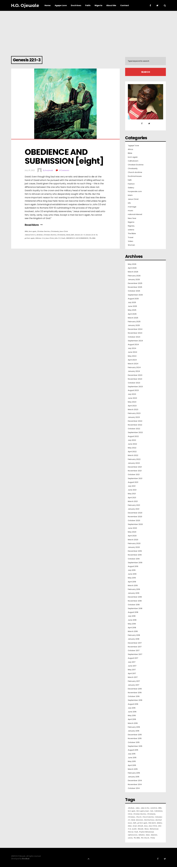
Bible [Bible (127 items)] (160, 808)
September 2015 (135, 746)
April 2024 (132, 360)
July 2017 (131, 662)
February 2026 (134, 276)
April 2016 (132, 719)
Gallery (131, 187)
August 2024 (133, 344)
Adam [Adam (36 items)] (137, 808)
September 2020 (135, 524)
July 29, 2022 (30, 170)
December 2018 (135, 597)
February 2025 (134, 321)
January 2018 (133, 639)
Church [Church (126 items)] (138, 817)
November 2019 (135, 555)
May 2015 (132, 761)
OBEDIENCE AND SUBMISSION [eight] (64, 156)
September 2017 (135, 654)
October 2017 (133, 650)
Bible (26, 231)
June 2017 (132, 666)
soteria (131, 230)
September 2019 (135, 562)
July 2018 (131, 616)
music (130, 210)
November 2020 (135, 516)
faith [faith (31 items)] (134, 823)
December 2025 (135, 283)
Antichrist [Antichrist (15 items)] (153, 808)
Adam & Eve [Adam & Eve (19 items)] (145, 808)
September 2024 (135, 341)
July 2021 (131, 486)
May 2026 (132, 264)
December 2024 (135, 329)
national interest (135, 214)
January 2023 (134, 417)
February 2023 (134, 413)
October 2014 (134, 788)
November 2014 (135, 784)
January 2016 (133, 731)
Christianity (55, 231)
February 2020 (134, 543)
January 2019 (133, 593)
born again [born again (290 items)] (131, 811)
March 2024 (133, 363)
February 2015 (134, 773)
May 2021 (132, 493)
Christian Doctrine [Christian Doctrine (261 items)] (139, 814)
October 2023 (134, 383)
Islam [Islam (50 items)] (130, 826)
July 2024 (132, 348)
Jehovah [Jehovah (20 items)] (140, 826)
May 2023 (132, 402)
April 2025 (132, 314)
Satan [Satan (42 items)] (148, 835)
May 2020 (132, 532)
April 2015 (132, 765)
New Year (132, 218)
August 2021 (133, 482)
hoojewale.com (135, 191)
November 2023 (135, 379)
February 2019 (134, 589)
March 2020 (133, 539)
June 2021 (132, 490)
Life (129, 203)
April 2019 (132, 582)
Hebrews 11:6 (40, 238)
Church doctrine (135, 172)
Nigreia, (131, 226)
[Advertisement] (88, 31)
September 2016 (135, 700)
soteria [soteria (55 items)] (130, 838)
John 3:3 (57, 238)
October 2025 (134, 291)
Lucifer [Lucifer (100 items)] (134, 829)
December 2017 (135, 643)
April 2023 (132, 406)
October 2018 (134, 604)
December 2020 (135, 513)
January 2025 (134, 325)
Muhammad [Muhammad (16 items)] (154, 829)
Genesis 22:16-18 (91, 235)
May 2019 (132, 578)
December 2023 (135, 375)
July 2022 (132, 440)
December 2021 (135, 467)
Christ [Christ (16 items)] (130, 814)
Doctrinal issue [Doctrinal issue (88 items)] (149, 820)
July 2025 (132, 302)
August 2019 (133, 566)
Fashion (131, 184)
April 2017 (132, 673)
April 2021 (132, 497)
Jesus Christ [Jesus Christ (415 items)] (153, 826)
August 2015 (133, 750)
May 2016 (132, 715)
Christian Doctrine (43, 231)
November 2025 (135, 287)
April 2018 (132, 627)
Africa (130, 149)
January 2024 (134, 371)
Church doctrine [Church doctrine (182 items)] (148, 817)
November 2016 (135, 692)
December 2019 (135, 551)
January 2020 (134, 547)
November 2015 (135, 738)
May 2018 (132, 624)
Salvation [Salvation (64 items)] (141, 835)
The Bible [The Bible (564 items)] (137, 838)
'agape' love (133, 145)
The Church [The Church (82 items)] (145, 838)
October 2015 (134, 742)
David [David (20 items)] (133, 820)
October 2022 (134, 428)
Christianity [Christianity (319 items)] (151, 814)
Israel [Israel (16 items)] (135, 826)
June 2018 (132, 620)
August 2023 (133, 390)
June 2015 (132, 757)
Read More (33, 225)
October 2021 (134, 474)
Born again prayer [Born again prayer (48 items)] (142, 811)
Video (130, 241)
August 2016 (133, 704)
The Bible (92, 238)
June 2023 (132, 398)
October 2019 (134, 559)
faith (72, 235)
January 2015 (133, 777)
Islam (130, 195)
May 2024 (132, 356)
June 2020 (132, 528)
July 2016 (131, 708)
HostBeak (25, 858)
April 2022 (132, 451)
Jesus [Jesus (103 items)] (146, 826)
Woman (131, 245)
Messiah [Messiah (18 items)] (140, 829)
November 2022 (135, 425)
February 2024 (134, 367)
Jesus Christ (64, 231)
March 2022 (133, 455)
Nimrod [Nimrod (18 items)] (130, 832)
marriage (132, 207)
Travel (130, 237)
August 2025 (133, 298)
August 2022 (133, 436)
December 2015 (135, 734)
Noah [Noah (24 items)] (136, 832)
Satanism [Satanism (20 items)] (154, 835)
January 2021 (133, 509)
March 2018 (133, 631)
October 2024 (134, 337)
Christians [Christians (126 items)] (131, 817)
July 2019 (131, 570)
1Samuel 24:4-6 (30, 235)
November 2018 (135, 601)
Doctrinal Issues (135, 176)
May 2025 (132, 310)
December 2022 (135, 421)
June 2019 (132, 574)
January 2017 (133, 685)
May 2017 (132, 669)
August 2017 (133, 658)
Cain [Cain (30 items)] (151, 811)
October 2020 (134, 520)
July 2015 (131, 754)
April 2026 (132, 268)
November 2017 (134, 647)
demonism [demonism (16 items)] (139, 820)
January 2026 (134, 279)
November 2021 (135, 471)
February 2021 (134, 505)
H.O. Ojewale (25, 5)
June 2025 (132, 306)
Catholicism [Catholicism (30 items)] (158, 811)
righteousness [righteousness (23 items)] (132, 835)
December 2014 (135, 780)
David (68, 235)
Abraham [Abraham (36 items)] (131, 808)
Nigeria (131, 222)
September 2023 (135, 386)
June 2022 (132, 444)
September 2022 (135, 432)
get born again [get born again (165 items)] (142, 823)
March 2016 (133, 723)
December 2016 (135, 689)
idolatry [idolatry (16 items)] (159, 823)
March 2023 (133, 409)
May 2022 (132, 448)
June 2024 (132, 352)
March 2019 (133, 585)
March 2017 (133, 677)
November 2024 (135, 333)
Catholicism (133, 161)
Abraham (39, 235)
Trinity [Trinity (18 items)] (152, 838)
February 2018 (134, 635)
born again (32, 231)
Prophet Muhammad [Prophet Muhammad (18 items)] (146, 832)
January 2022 (134, 463)
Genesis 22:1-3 (80, 235)
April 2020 (132, 536)
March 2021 (133, 501)
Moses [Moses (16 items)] (146, 829)
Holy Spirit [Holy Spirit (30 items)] (152, 823)
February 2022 (134, 459)
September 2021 (135, 478)
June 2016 (132, 712)
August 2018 (133, 612)
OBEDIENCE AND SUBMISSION (77, 238)
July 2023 (132, 394)
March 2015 (133, 769)
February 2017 (134, 681)
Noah (63, 238)
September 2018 (135, 608)
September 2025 (135, 295)
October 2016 (134, 696)
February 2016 (134, 727)
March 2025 (133, 318)
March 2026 (133, 272)
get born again (30, 238)
